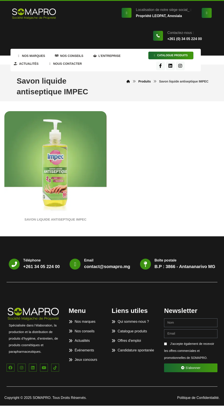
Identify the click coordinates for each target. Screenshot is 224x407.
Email (88, 261)
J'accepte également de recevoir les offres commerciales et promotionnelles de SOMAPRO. (189, 352)
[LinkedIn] (181, 67)
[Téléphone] (14, 265)
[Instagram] (191, 67)
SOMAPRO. (42, 399)
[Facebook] (171, 67)
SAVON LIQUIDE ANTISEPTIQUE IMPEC (55, 221)
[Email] (75, 265)
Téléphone (32, 261)
